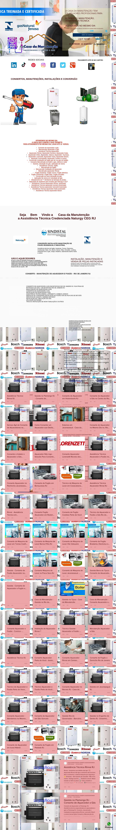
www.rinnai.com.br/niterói (16, 226)
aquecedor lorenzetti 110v (75, 125)
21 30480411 (86, 44)
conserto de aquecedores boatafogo (88, 293)
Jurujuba (92, 189)
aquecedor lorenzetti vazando (76, 96)
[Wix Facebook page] (53, 65)
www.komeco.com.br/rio (71, 227)
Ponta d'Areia (96, 190)
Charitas (91, 188)
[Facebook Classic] (96, 829)
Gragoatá (99, 188)
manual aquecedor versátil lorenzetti (78, 128)
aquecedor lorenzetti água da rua (77, 126)
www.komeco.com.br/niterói (71, 229)
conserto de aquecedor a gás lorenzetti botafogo (91, 298)
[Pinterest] (33, 65)
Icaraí (106, 188)
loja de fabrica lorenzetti (74, 103)
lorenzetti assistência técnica (76, 98)
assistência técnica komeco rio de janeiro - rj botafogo (92, 295)
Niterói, (90, 187)
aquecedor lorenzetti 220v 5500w (77, 129)
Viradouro (96, 192)
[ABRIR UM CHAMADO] (87, 35)
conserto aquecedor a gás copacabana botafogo (91, 292)
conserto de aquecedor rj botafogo (87, 290)
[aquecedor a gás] (52, 54)
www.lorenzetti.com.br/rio (43, 226)
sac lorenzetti (72, 102)
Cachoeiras (95, 187)
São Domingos (95, 191)
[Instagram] (43, 65)
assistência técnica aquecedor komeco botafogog (91, 299)
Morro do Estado (102, 189)
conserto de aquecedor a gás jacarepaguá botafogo (91, 294)
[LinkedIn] (14, 65)
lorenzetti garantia (73, 106)
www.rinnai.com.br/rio (15, 224)
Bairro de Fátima (99, 186)
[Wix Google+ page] (72, 65)
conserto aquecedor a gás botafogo (87, 297)
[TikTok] (23, 65)
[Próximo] (108, 28)
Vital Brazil (104, 192)
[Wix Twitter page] (63, 65)
